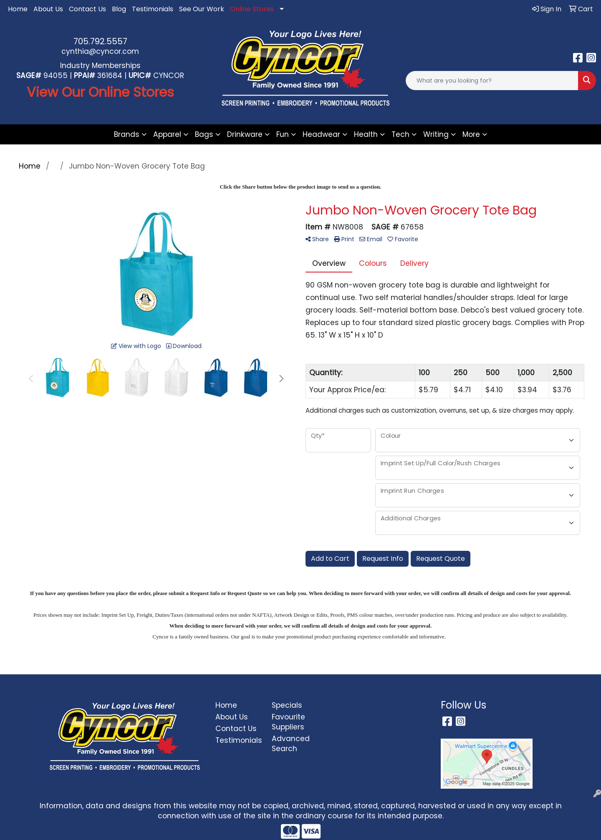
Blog (119, 9)
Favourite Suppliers (288, 722)
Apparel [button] (167, 134)
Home (18, 9)
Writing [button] (436, 134)
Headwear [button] (321, 134)
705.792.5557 (100, 41)
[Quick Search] (492, 80)
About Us (48, 9)
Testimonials (152, 9)
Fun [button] (282, 134)
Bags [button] (204, 134)
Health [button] (366, 134)
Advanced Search (291, 744)
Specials (287, 705)
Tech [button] (400, 134)
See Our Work (201, 9)
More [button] (471, 134)
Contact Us (87, 9)
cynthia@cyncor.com (100, 51)
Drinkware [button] (245, 134)
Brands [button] (126, 134)
